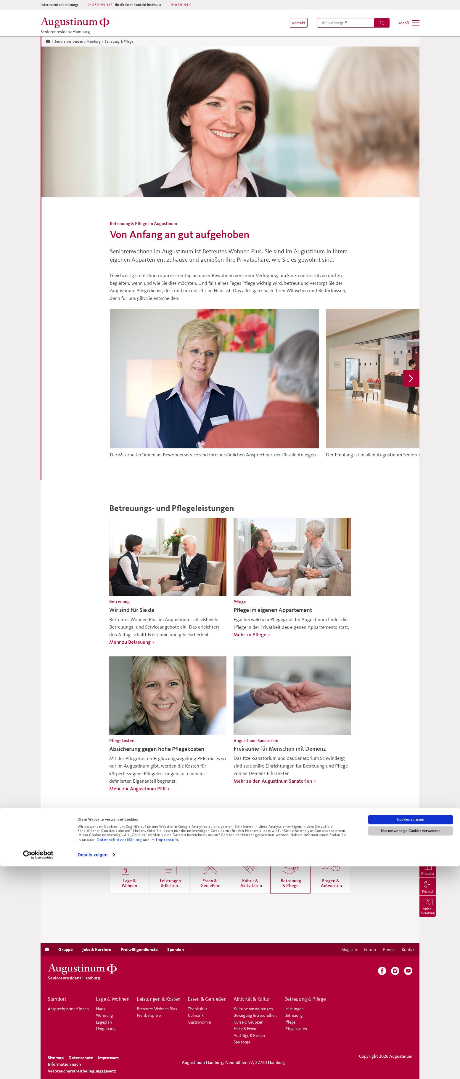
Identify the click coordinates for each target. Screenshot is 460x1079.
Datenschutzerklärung (119, 1052)
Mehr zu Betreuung (130, 642)
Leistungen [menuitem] (294, 1008)
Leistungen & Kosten (159, 999)
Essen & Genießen (207, 999)
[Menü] (409, 23)
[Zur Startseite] (48, 41)
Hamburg (94, 41)
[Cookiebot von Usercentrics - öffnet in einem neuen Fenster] (38, 1067)
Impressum (167, 1052)
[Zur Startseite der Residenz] (77, 22)
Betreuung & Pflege (305, 999)
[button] (296, 23)
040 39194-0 (181, 4)
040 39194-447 (100, 4)
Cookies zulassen (410, 1032)
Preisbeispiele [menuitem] (149, 1015)
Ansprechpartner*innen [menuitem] (68, 1008)
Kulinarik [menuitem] (195, 1015)
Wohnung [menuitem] (104, 1015)
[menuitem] (296, 22)
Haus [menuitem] (100, 1008)
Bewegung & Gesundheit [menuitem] (255, 1015)
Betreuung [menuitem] (293, 1015)
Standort (57, 999)
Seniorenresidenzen (68, 41)
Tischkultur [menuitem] (197, 1008)
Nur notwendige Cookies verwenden (410, 1043)
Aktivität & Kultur (252, 999)
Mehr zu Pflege (250, 634)
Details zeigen (92, 1067)
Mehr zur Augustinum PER (137, 788)
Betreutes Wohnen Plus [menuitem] (157, 1008)
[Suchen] (382, 23)
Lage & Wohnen (113, 999)
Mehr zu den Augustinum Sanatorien (273, 781)
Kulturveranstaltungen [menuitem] (253, 1008)
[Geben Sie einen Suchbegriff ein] (353, 23)
